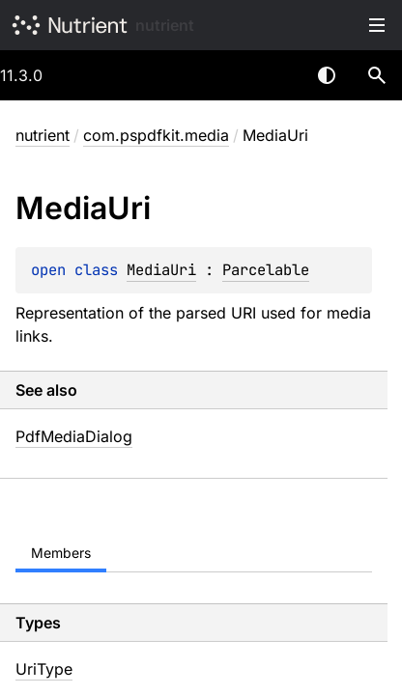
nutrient (164, 25)
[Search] (377, 75)
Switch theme (327, 75)
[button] (377, 75)
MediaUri (161, 270)
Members (61, 552)
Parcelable (265, 270)
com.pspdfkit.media (156, 135)
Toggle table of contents (377, 25)
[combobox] (276, 75)
